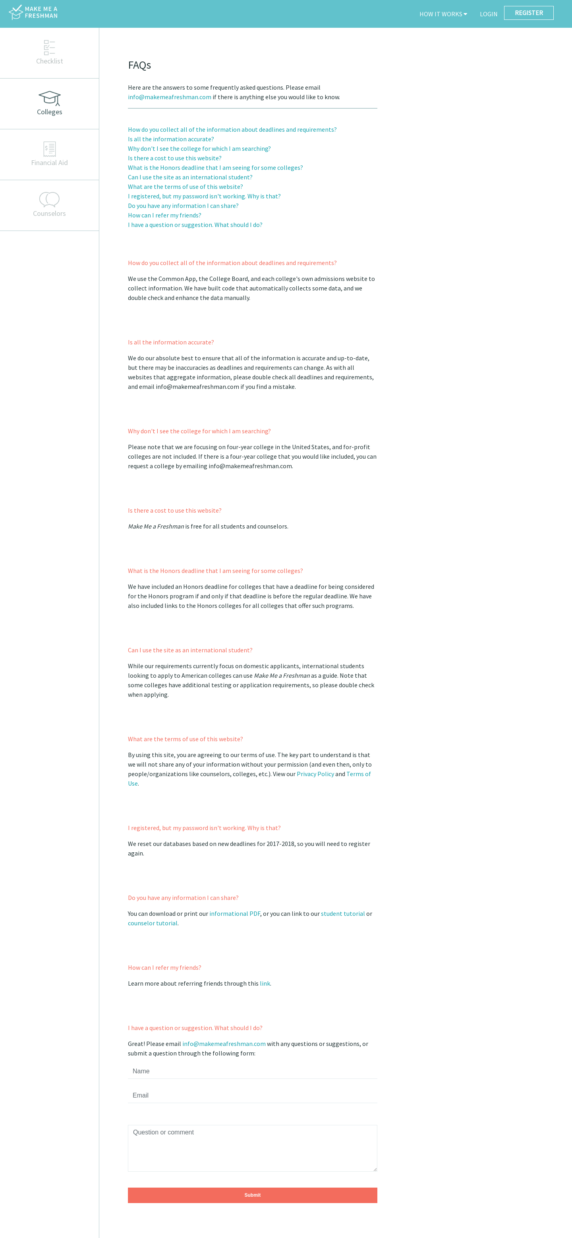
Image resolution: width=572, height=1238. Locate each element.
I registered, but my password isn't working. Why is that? (204, 196)
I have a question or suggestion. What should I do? (195, 225)
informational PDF (234, 913)
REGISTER (529, 13)
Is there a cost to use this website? (175, 158)
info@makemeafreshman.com (169, 97)
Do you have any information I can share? (183, 206)
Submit (252, 1195)
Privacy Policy (315, 774)
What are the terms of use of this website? (185, 186)
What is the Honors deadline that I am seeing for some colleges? (215, 167)
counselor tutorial (153, 923)
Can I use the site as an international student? (190, 177)
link (265, 983)
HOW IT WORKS (443, 14)
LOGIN (489, 14)
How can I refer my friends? (164, 215)
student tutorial (343, 913)
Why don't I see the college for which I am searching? (199, 148)
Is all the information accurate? (171, 139)
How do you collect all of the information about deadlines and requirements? (232, 129)
